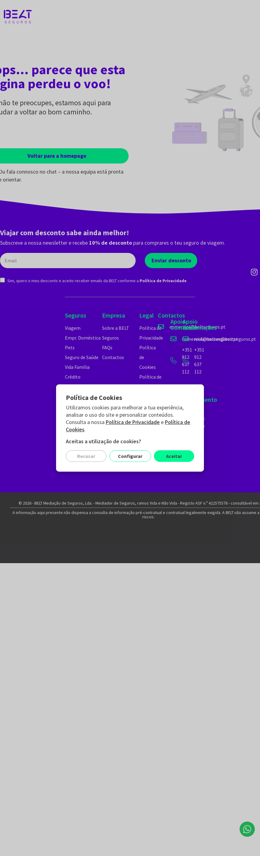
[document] (130, 428)
